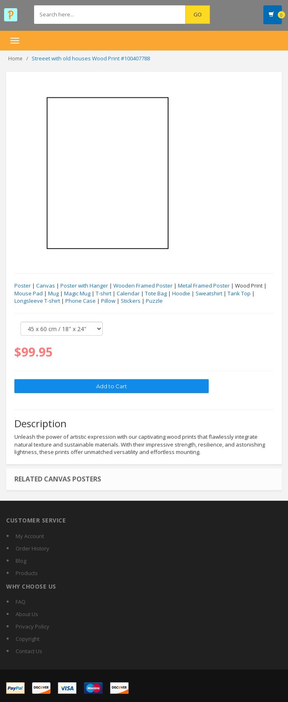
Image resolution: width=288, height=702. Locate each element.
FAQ (20, 601)
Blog (21, 560)
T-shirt (103, 293)
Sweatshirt (209, 293)
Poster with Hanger (84, 286)
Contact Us (29, 651)
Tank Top (239, 293)
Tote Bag (156, 293)
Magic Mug (77, 293)
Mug (53, 293)
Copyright (27, 638)
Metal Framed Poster (204, 286)
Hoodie (181, 293)
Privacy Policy (32, 626)
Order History (32, 548)
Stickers (131, 301)
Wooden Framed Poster (143, 286)
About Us (27, 614)
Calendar (128, 293)
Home (15, 58)
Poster (22, 286)
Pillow (108, 301)
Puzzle (154, 301)
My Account (30, 536)
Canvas (45, 286)
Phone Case (80, 301)
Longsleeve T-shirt (37, 301)
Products (27, 573)
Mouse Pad (28, 293)
